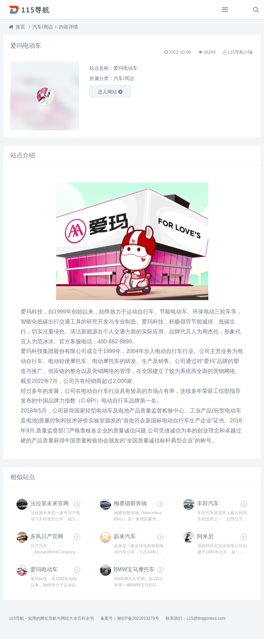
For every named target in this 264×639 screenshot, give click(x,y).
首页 (20, 27)
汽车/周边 (42, 27)
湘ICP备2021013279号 (138, 618)
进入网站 (110, 92)
